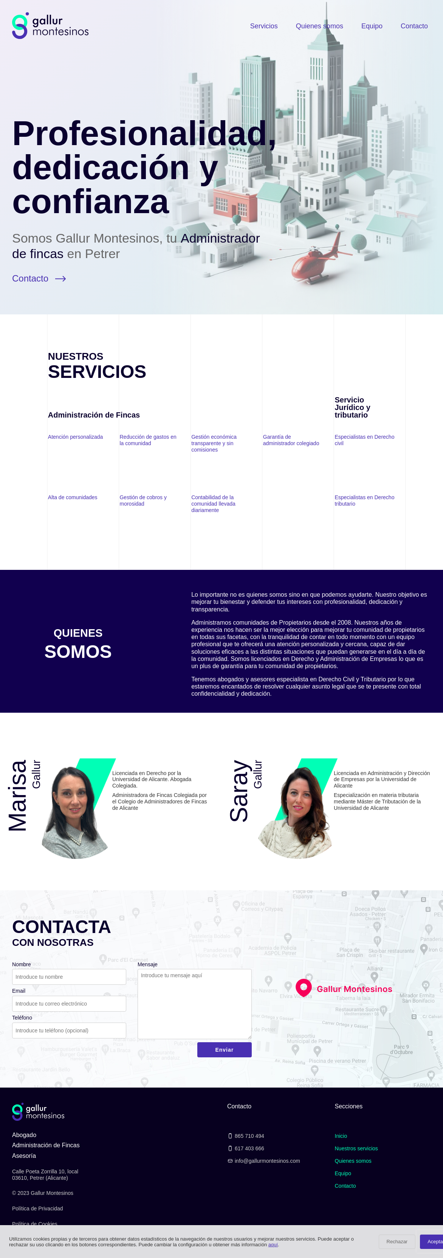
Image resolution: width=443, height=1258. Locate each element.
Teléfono (22, 1018)
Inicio (341, 1136)
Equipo (372, 26)
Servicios (264, 26)
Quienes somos (319, 26)
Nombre (21, 964)
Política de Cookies (34, 1224)
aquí (273, 1244)
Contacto (414, 26)
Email (18, 991)
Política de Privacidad (37, 1208)
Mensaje (148, 964)
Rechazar (397, 1241)
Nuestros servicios (356, 1148)
